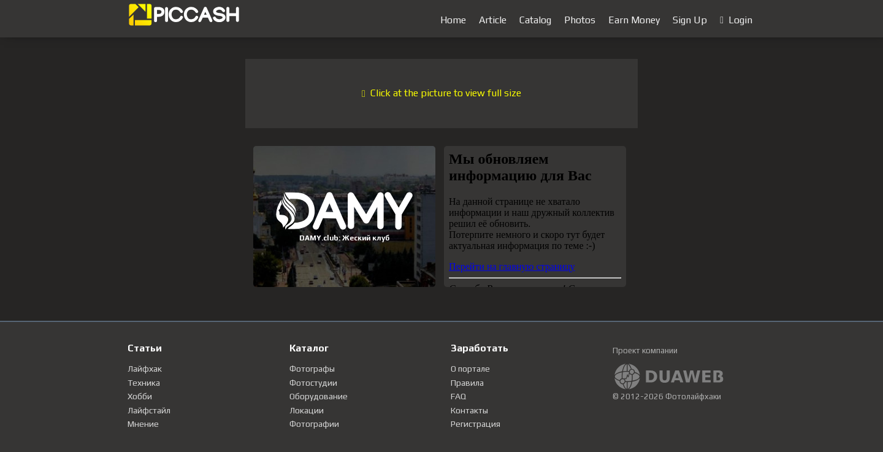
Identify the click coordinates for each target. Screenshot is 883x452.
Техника (144, 383)
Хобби (140, 396)
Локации (306, 410)
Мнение (143, 424)
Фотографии (314, 424)
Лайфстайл (149, 410)
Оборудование (318, 396)
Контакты (469, 410)
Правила (467, 383)
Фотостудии (313, 383)
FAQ (458, 396)
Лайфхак (145, 368)
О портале (470, 368)
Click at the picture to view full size (441, 93)
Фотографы (312, 368)
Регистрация (475, 424)
